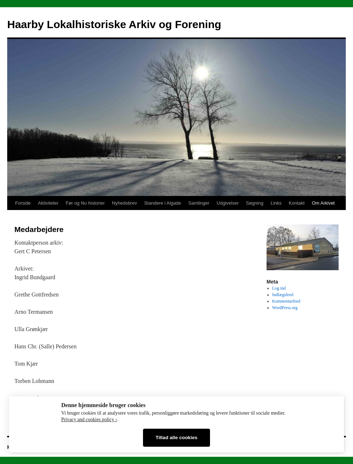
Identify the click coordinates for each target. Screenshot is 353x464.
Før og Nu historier (85, 203)
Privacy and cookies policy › (89, 419)
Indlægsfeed (283, 294)
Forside (23, 203)
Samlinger (199, 203)
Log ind (279, 288)
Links (276, 203)
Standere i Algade (162, 203)
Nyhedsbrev (124, 203)
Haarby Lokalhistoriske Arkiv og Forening (114, 24)
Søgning (254, 203)
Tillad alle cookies (176, 437)
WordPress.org (285, 307)
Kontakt (297, 203)
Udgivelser (227, 203)
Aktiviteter (48, 203)
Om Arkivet (323, 203)
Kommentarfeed (286, 301)
